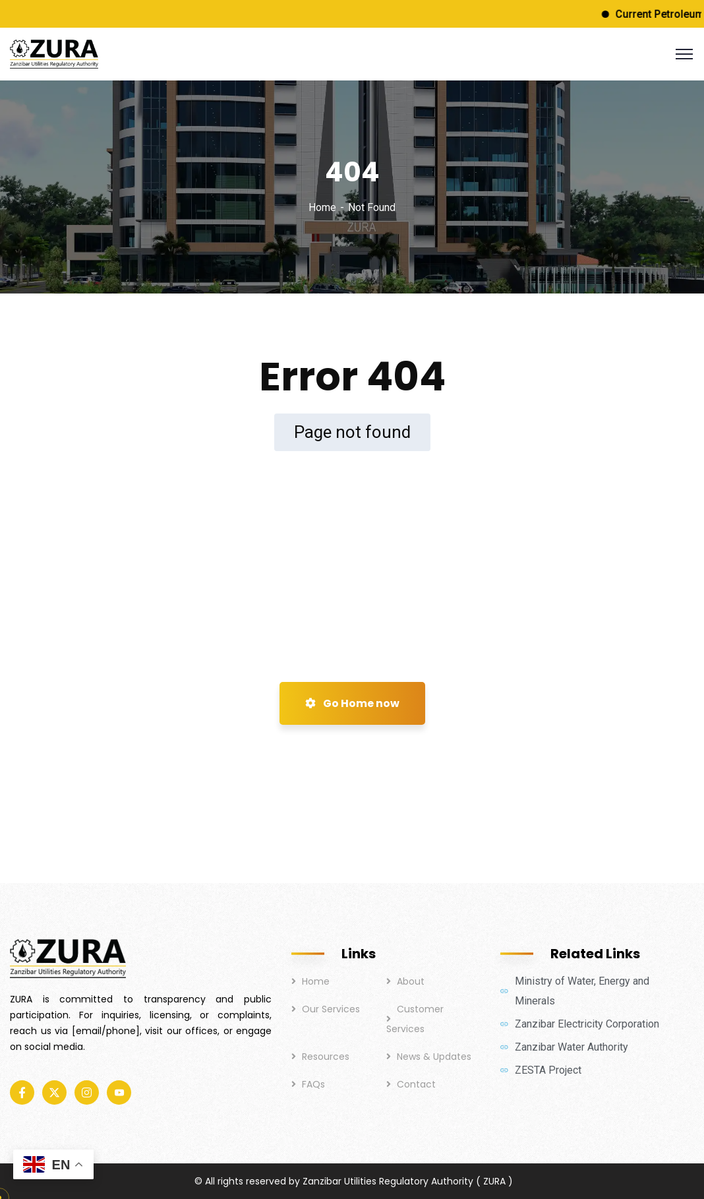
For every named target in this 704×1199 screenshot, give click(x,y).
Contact (416, 1084)
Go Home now (352, 703)
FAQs (313, 1084)
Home (322, 207)
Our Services (331, 1009)
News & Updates (434, 1056)
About (411, 981)
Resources (325, 1056)
